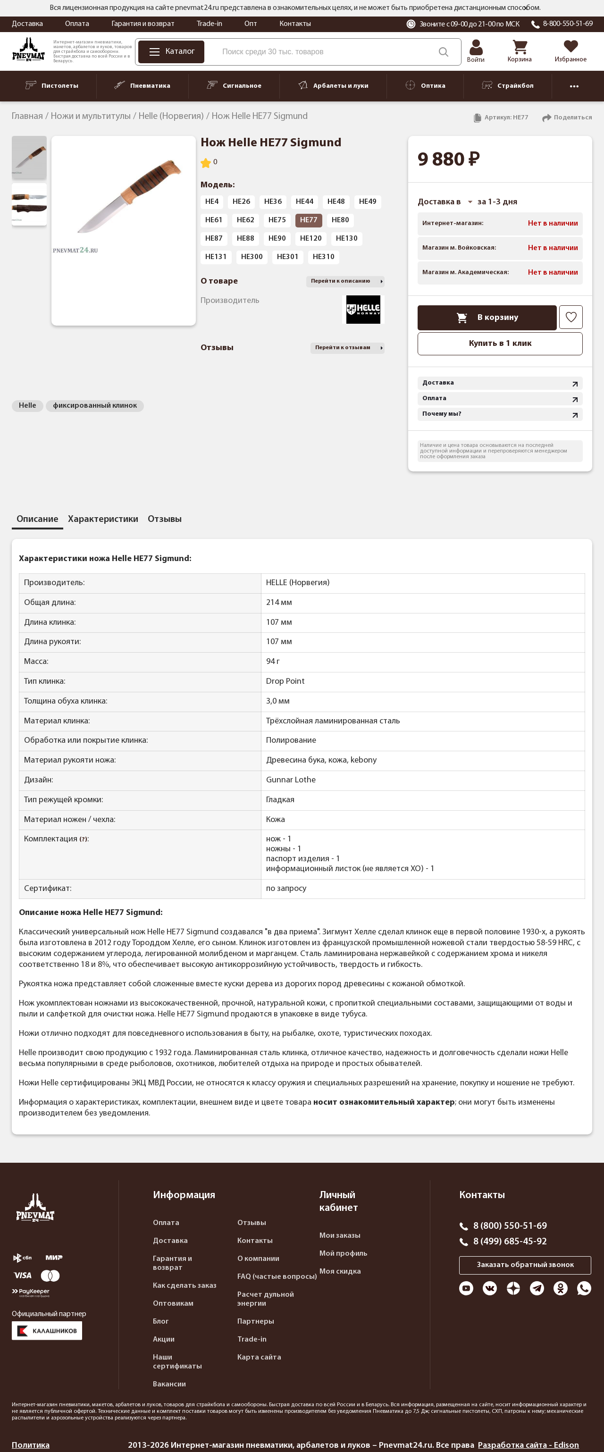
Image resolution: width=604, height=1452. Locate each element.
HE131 (216, 257)
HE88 (245, 239)
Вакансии (169, 1384)
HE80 (340, 220)
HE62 (245, 220)
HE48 (336, 202)
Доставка (27, 24)
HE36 (273, 202)
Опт (250, 24)
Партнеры (255, 1322)
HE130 (347, 239)
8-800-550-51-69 (568, 24)
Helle (27, 406)
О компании (258, 1259)
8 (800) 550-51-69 (510, 1226)
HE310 (324, 257)
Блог (161, 1322)
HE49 (368, 202)
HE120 (311, 239)
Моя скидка (340, 1272)
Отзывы (251, 1223)
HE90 (277, 239)
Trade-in (209, 24)
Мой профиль (343, 1254)
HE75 (277, 220)
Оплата (77, 24)
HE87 (214, 239)
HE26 (241, 202)
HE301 (288, 257)
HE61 (214, 220)
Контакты (295, 24)
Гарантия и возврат (143, 24)
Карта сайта (259, 1357)
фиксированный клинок (95, 406)
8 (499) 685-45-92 (510, 1242)
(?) (83, 839)
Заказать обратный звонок (525, 1265)
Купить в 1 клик (500, 343)
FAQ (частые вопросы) (277, 1277)
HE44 (304, 202)
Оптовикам (173, 1304)
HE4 (211, 202)
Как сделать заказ (185, 1286)
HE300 (252, 257)
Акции (164, 1339)
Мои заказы (340, 1236)
